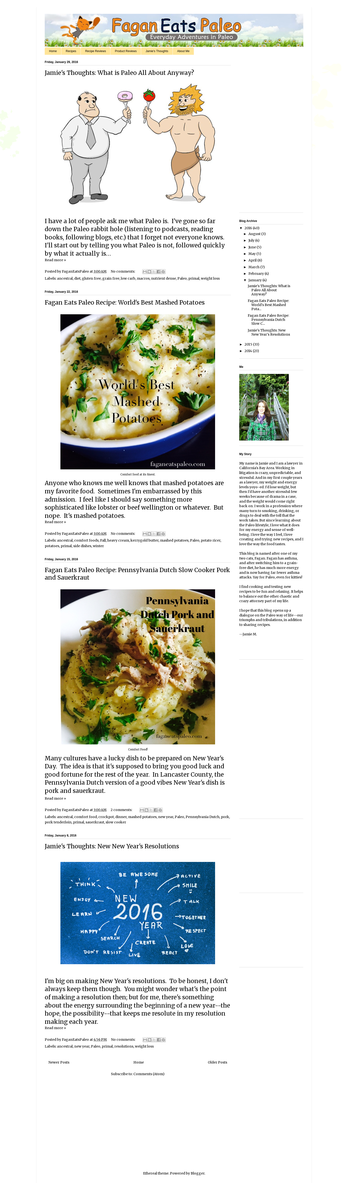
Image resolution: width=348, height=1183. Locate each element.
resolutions (123, 1046)
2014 (249, 351)
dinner (121, 817)
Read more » (55, 260)
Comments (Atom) (149, 1074)
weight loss (210, 278)
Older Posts (217, 1062)
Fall (103, 540)
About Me (183, 51)
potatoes (52, 546)
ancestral (65, 278)
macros (143, 278)
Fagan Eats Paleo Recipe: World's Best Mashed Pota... (268, 305)
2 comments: (122, 810)
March (254, 267)
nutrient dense (163, 278)
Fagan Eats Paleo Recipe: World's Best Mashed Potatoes (125, 302)
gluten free (91, 278)
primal (193, 278)
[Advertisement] (253, 135)
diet (77, 278)
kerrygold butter (144, 540)
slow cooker (116, 822)
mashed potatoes (174, 540)
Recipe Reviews (95, 51)
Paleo (182, 278)
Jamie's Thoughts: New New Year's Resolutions (112, 846)
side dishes (82, 546)
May (252, 254)
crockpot (106, 817)
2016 (249, 228)
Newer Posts (58, 1062)
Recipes (71, 51)
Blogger (197, 1173)
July (251, 240)
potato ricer (210, 540)
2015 (249, 344)
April (252, 260)
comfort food (85, 817)
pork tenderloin (58, 822)
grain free (110, 278)
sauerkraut (95, 822)
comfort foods (86, 540)
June (252, 247)
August (254, 234)
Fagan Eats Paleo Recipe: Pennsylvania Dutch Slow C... (268, 319)
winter (98, 546)
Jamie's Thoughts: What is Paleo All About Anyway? (119, 73)
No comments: (123, 271)
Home (53, 51)
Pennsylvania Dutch (202, 817)
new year (165, 817)
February (256, 273)
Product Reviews (126, 51)
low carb (128, 278)
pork (225, 817)
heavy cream (118, 540)
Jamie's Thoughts (156, 51)
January (255, 280)
